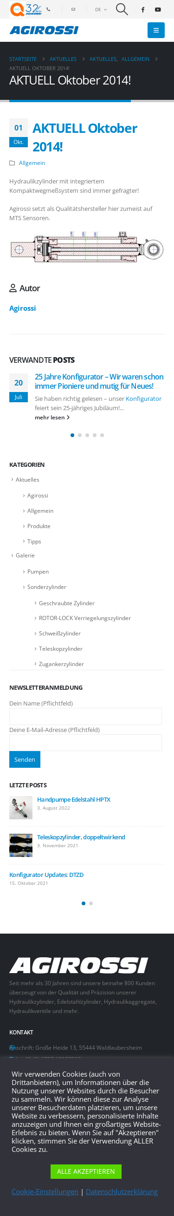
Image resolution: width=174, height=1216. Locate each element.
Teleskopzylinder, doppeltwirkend (81, 837)
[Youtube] (157, 9)
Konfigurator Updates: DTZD (46, 874)
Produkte (39, 526)
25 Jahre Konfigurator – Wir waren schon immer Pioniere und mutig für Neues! (99, 381)
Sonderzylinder (46, 587)
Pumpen (38, 571)
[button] (122, 9)
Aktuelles (27, 480)
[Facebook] (142, 9)
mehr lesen (52, 417)
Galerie (25, 555)
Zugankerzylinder (61, 664)
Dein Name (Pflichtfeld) (85, 709)
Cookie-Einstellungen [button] (45, 1191)
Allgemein (32, 162)
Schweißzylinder (60, 633)
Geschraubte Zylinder (67, 603)
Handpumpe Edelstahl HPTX (73, 799)
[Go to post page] (20, 807)
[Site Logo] (44, 30)
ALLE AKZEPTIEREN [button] (86, 1171)
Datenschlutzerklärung (122, 1191)
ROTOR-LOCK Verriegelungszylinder (85, 618)
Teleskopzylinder (61, 649)
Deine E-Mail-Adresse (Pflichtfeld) (85, 736)
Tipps (34, 541)
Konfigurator (143, 398)
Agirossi (22, 308)
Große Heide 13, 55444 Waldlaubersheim (88, 1047)
